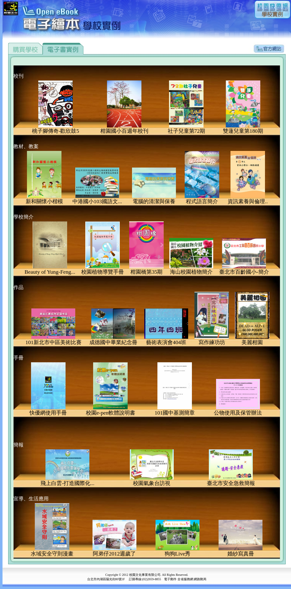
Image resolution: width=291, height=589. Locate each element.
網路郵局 (200, 579)
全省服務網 (185, 579)
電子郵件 (170, 579)
